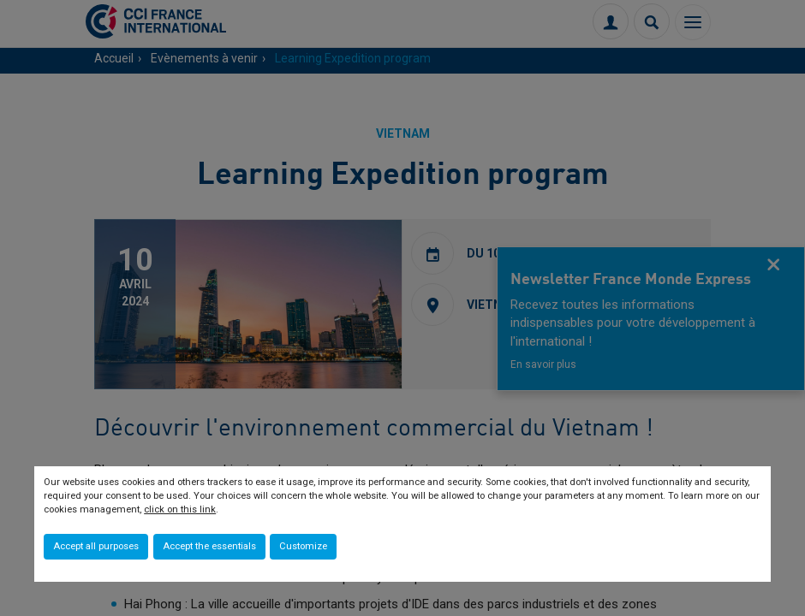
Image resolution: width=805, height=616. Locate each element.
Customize (303, 546)
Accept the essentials (209, 546)
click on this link (180, 509)
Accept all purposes (96, 546)
